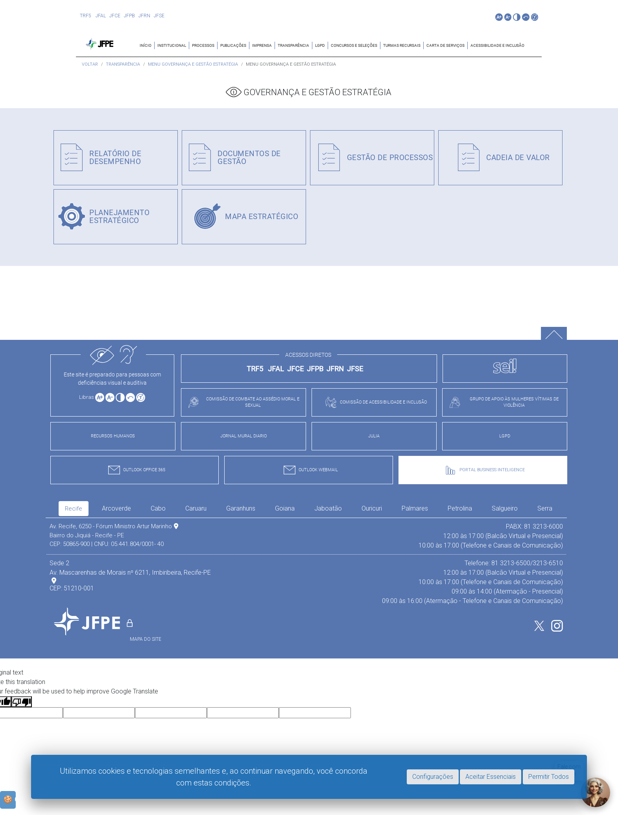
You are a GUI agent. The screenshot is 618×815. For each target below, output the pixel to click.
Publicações (233, 45)
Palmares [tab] (415, 508)
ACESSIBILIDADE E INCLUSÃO (497, 45)
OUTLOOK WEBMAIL (309, 470)
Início (145, 45)
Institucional (171, 45)
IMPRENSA (262, 45)
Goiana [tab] (285, 508)
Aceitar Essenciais (490, 776)
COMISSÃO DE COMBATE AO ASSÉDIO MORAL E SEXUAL (242, 402)
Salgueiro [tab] (505, 508)
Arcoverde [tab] (116, 508)
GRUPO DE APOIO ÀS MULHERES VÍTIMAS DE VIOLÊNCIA (502, 402)
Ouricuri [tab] (372, 508)
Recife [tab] (73, 508)
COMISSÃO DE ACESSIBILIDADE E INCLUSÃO (374, 402)
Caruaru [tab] (196, 508)
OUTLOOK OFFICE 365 (134, 470)
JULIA (374, 436)
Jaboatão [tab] (328, 508)
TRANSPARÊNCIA (293, 45)
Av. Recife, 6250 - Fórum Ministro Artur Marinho (114, 526)
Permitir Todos (548, 776)
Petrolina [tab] (460, 508)
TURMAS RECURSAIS (402, 45)
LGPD (320, 45)
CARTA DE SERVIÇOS (445, 45)
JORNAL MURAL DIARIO (243, 436)
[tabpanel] (306, 564)
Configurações (432, 776)
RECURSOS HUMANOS (113, 436)
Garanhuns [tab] (240, 508)
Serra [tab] (544, 508)
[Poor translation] (21, 701)
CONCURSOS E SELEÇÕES (354, 45)
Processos (203, 45)
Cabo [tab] (158, 508)
